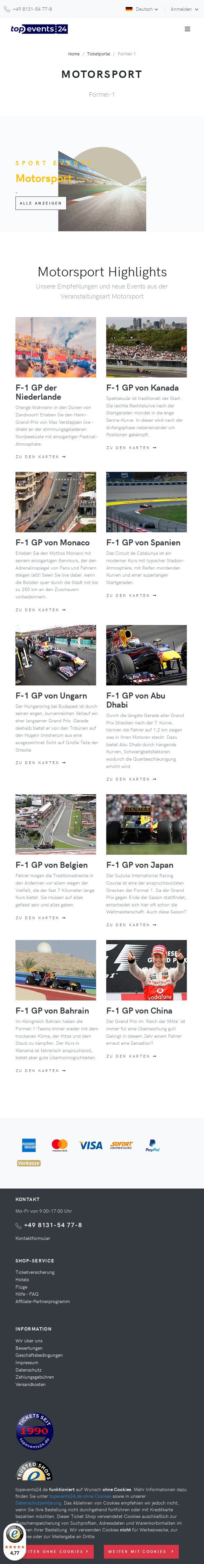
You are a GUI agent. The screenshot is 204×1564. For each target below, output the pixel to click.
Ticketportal (98, 53)
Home (74, 53)
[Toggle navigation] (187, 29)
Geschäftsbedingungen (39, 1354)
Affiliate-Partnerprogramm (42, 1301)
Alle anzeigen (41, 203)
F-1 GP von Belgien (51, 864)
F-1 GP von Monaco (52, 542)
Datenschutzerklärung (38, 1502)
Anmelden (182, 8)
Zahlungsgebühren (34, 1376)
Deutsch (139, 8)
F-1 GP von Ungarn (51, 695)
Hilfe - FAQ (27, 1293)
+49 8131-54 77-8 (53, 1224)
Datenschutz (28, 1369)
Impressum (26, 1362)
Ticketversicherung (34, 1271)
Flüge (21, 1286)
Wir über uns (28, 1340)
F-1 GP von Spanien (143, 542)
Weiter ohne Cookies (54, 1551)
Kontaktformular (32, 1238)
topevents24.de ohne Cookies (80, 1495)
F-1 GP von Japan (139, 864)
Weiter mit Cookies (141, 1551)
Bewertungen (29, 1347)
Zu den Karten (41, 456)
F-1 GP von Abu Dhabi (135, 699)
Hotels (22, 1279)
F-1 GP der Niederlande (38, 392)
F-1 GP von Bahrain (52, 1010)
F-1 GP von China (139, 1010)
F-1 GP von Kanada (142, 387)
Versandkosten (30, 1384)
